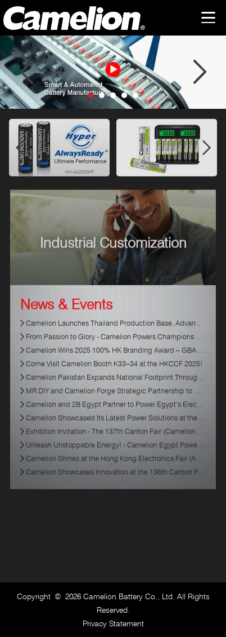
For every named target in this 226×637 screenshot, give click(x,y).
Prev (26, 72)
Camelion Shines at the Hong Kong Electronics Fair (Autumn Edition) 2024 (115, 465)
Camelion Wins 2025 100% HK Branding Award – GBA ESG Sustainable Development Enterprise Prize (115, 356)
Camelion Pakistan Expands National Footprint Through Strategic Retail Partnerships (115, 383)
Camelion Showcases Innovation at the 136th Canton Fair (115, 478)
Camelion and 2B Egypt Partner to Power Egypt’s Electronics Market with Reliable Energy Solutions (115, 410)
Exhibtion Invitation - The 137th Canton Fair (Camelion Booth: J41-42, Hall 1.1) (115, 438)
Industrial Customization (113, 249)
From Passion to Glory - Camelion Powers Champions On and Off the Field (115, 343)
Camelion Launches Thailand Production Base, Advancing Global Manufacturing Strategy (115, 329)
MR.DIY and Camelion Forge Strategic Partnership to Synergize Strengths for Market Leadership (115, 397)
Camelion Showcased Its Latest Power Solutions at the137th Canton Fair (115, 424)
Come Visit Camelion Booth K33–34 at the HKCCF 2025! (114, 370)
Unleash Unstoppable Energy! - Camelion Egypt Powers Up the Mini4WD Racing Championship (115, 451)
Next (200, 72)
